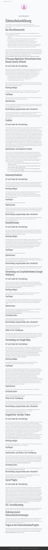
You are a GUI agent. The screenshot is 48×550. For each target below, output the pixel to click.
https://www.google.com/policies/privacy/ (13, 287)
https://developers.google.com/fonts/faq (13, 311)
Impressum (32, 548)
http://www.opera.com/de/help (17, 170)
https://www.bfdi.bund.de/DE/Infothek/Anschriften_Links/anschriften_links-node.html (22, 56)
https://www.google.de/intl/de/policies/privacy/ (21, 462)
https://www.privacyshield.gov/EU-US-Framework (15, 319)
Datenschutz (36, 548)
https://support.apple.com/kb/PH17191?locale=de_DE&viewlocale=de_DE (26, 171)
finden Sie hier (23, 356)
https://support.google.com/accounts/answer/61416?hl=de (27, 168)
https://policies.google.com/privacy (12, 437)
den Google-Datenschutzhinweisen (31, 352)
